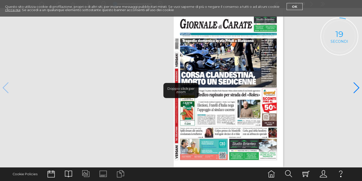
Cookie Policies (25, 174)
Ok (294, 7)
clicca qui (12, 10)
